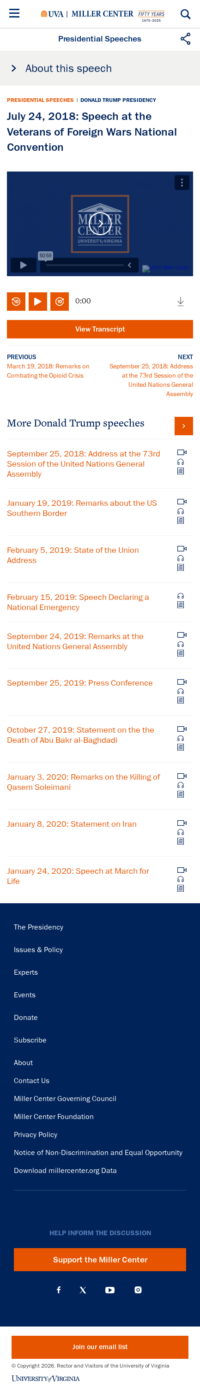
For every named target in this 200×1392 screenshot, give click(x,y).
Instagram (138, 1290)
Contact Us (31, 1080)
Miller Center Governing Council (65, 1098)
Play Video (100, 224)
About (23, 1062)
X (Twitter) (83, 1290)
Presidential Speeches (40, 100)
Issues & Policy (38, 949)
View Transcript (100, 329)
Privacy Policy (35, 1134)
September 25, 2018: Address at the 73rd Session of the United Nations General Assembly (83, 464)
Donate (26, 1017)
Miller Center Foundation (54, 1116)
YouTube (110, 1290)
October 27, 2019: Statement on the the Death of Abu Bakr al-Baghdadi (80, 735)
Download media (180, 301)
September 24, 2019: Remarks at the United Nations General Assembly (75, 641)
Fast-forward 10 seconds (59, 301)
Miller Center (102, 13)
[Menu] (16, 14)
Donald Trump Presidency (118, 100)
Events (25, 995)
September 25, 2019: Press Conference (80, 683)
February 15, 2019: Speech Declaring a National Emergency (78, 602)
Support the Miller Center (100, 1260)
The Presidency (38, 927)
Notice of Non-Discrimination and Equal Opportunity (98, 1152)
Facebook (59, 1290)
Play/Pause (38, 301)
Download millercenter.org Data (65, 1170)
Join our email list (100, 1347)
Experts (26, 972)
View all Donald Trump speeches (184, 426)
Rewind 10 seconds (16, 301)
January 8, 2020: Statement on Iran (72, 824)
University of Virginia (52, 13)
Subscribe (30, 1040)
